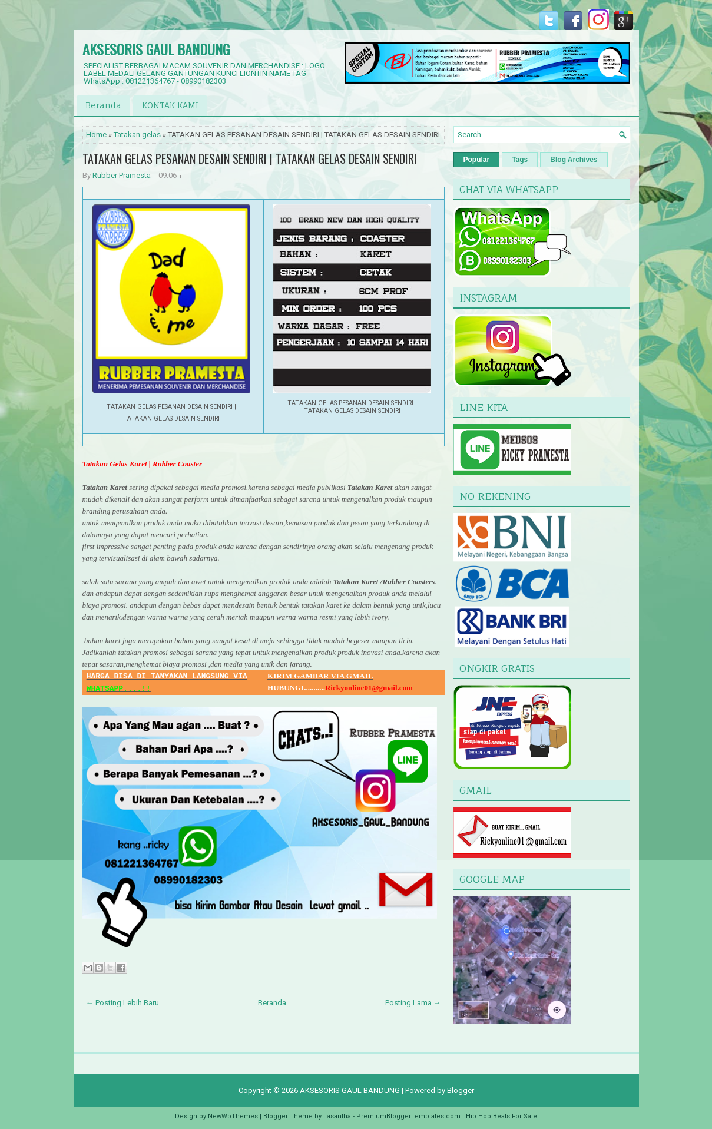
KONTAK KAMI (170, 105)
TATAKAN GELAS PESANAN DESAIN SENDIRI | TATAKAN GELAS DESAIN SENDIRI (249, 158)
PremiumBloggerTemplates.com (408, 1116)
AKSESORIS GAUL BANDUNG (156, 48)
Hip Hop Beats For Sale (501, 1116)
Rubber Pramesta (121, 175)
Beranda (103, 105)
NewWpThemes (233, 1116)
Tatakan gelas (137, 134)
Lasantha (337, 1116)
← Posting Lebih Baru (122, 1002)
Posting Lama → (413, 1002)
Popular (476, 159)
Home (96, 134)
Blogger (460, 1090)
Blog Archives (573, 159)
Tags (520, 159)
